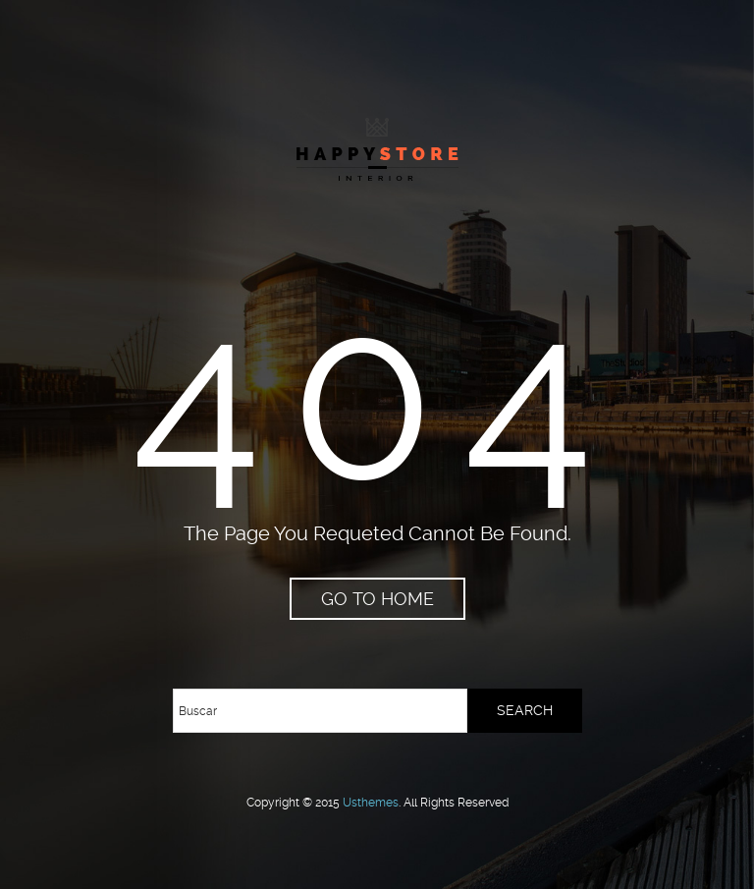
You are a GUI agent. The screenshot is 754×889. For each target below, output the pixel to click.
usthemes (371, 802)
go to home (377, 598)
